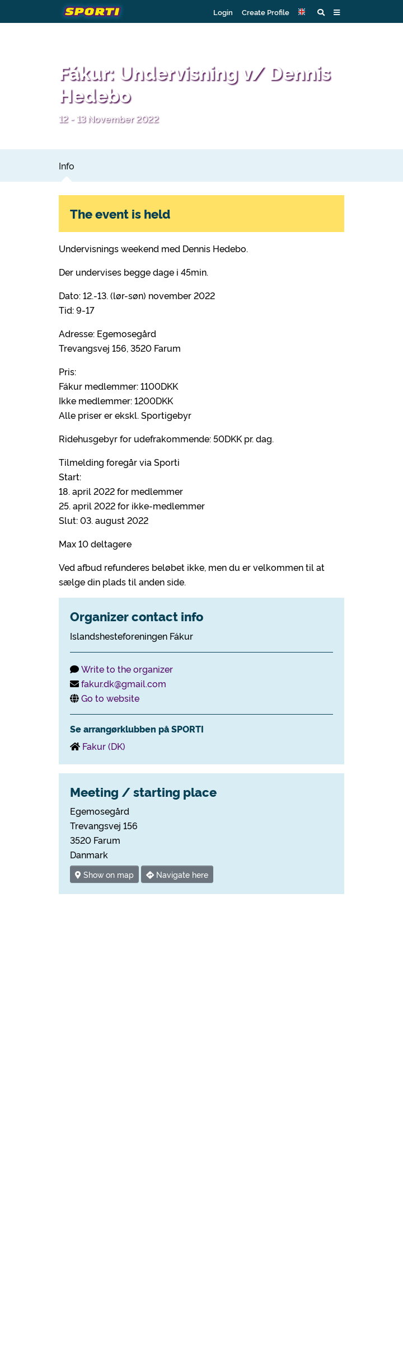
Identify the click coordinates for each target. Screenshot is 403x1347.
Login (223, 12)
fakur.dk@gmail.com (123, 683)
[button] (303, 11)
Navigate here (177, 874)
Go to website (110, 698)
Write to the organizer (127, 669)
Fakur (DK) (103, 746)
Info (66, 165)
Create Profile (265, 12)
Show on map (104, 874)
